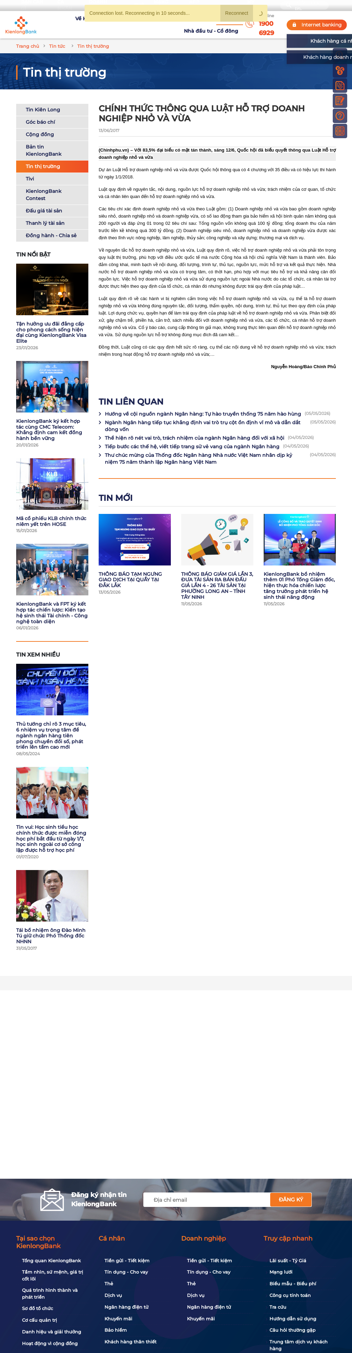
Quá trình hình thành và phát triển (52, 1294)
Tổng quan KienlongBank (47, 1261)
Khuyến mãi (115, 1319)
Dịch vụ (109, 1295)
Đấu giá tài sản (44, 202)
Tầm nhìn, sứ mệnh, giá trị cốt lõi (53, 1275)
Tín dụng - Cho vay (122, 1272)
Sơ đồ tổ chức (33, 1308)
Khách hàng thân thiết (127, 1342)
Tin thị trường (43, 158)
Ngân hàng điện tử (123, 1307)
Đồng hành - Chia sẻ (51, 227)
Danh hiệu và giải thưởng (47, 1332)
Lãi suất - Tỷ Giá (284, 1261)
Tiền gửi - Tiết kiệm (123, 1261)
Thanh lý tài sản (45, 215)
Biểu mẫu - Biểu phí (289, 1284)
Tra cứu (274, 1307)
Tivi (30, 170)
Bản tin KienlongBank (44, 142)
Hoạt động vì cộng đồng (46, 1343)
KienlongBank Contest (44, 186)
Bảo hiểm (112, 1330)
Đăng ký (291, 1200)
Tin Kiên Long (43, 101)
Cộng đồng (40, 126)
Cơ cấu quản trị (35, 1320)
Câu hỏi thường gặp (289, 1330)
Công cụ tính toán (286, 1295)
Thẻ (105, 1284)
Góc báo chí (40, 114)
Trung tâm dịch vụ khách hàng (295, 1345)
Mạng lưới (277, 1272)
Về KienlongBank (67, 21)
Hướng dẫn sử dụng (289, 1319)
